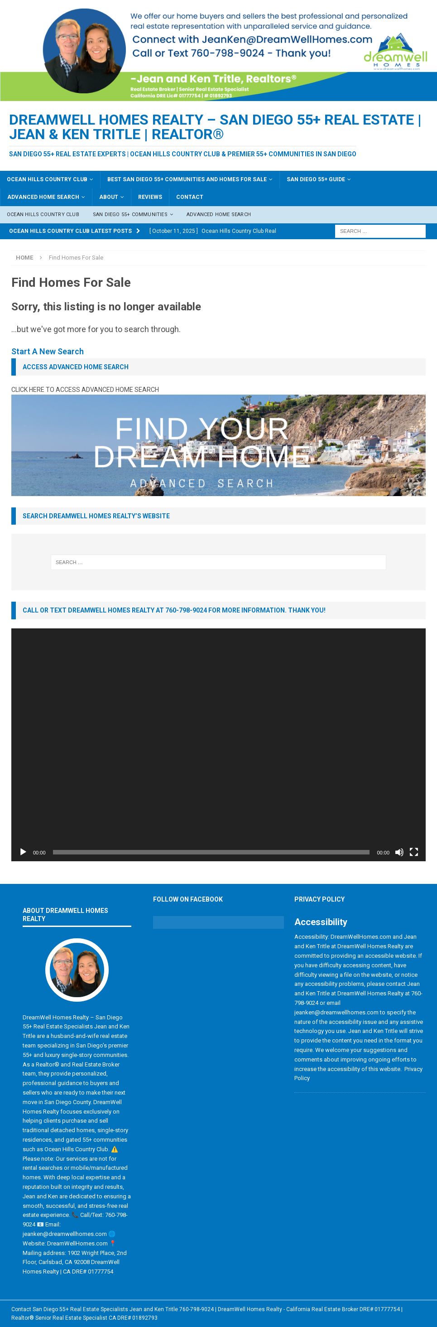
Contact (189, 197)
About (108, 197)
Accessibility (320, 922)
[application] (218, 745)
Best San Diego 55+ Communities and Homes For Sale (187, 179)
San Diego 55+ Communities (130, 214)
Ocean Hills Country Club (47, 179)
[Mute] (399, 852)
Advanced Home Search (43, 197)
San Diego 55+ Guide (316, 179)
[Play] (23, 852)
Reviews (150, 197)
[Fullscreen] (413, 852)
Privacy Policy (319, 899)
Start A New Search (47, 351)
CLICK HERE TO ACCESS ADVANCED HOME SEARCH (85, 389)
